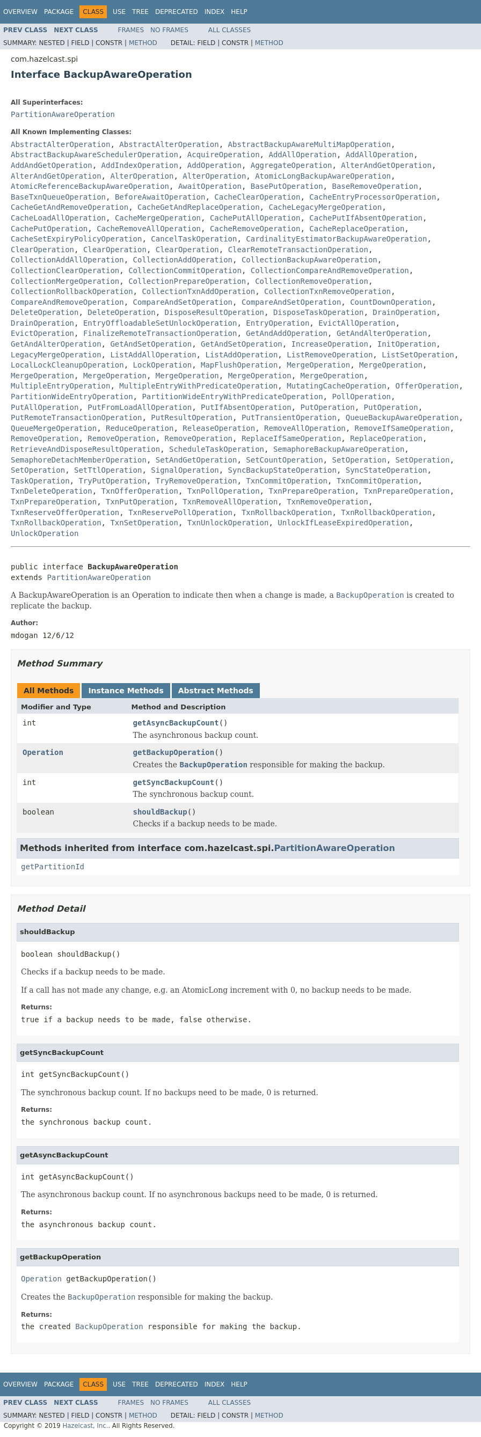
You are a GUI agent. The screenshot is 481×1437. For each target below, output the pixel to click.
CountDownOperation (391, 302)
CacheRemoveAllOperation (149, 228)
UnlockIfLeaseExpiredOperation (343, 522)
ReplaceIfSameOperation (291, 438)
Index (215, 12)
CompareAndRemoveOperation (67, 302)
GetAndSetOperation (151, 344)
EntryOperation (277, 323)
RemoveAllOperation (305, 428)
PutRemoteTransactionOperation (76, 417)
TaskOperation (40, 480)
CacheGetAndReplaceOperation (198, 207)
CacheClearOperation (257, 197)
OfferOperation (426, 386)
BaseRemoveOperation (375, 186)
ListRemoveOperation (330, 354)
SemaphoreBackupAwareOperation (338, 449)
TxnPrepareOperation (311, 491)
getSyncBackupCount (174, 782)
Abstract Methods (215, 690)
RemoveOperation (44, 438)
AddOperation (214, 165)
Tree (140, 12)
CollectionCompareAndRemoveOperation (330, 270)
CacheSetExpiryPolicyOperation (76, 238)
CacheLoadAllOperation (58, 218)
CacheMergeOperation (158, 218)
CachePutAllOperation (255, 218)
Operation (43, 752)
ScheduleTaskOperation (216, 449)
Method (143, 43)
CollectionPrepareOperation (187, 281)
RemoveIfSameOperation (402, 428)
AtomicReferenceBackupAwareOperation (90, 186)
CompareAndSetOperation (182, 302)
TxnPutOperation (139, 501)
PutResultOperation (191, 417)
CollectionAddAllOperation (67, 259)
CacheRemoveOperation (255, 228)
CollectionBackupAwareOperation (309, 259)
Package (59, 12)
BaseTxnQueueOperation (58, 197)
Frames (131, 30)
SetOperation (359, 460)
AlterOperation (141, 176)
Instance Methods (125, 690)
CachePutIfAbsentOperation (365, 218)
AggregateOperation (291, 165)
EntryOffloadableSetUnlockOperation (160, 323)
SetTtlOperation (108, 470)
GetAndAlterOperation (382, 333)
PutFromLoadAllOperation (140, 407)
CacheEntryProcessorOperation (372, 197)
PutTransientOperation (289, 417)
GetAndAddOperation (286, 333)
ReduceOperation (139, 428)
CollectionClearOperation (65, 270)
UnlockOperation (44, 533)
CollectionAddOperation (182, 259)
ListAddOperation (241, 354)
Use (119, 12)
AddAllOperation (302, 154)
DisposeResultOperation (214, 312)
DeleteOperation (44, 312)
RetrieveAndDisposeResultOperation (85, 449)
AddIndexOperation (139, 165)
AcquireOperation (223, 154)
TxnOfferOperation (139, 491)
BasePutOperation (287, 186)
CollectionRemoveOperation (311, 281)
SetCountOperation (284, 460)
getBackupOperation (174, 752)
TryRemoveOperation (196, 480)
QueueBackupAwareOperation (402, 417)
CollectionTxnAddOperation (198, 291)
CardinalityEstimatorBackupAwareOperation (336, 238)
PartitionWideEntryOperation (72, 396)
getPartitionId (52, 866)
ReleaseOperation (219, 428)
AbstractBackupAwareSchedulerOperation (94, 154)
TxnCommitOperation (286, 480)
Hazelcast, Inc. (85, 1425)
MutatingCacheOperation (336, 386)
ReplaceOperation (386, 438)
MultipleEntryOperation (60, 386)
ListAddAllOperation (153, 354)
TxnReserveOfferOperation (65, 512)
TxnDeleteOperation (51, 491)
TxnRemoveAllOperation (230, 501)
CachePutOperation (49, 228)
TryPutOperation (112, 480)
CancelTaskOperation (194, 238)
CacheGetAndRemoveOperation (69, 207)
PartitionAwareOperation (63, 114)
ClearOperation (42, 249)
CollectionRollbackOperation (72, 291)
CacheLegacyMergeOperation (325, 207)
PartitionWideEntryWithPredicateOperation (232, 396)
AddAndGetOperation (51, 165)
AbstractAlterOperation (60, 144)
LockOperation (162, 365)
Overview (20, 12)
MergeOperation (318, 365)
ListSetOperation (418, 354)
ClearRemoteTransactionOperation (298, 249)
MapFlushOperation (239, 365)
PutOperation (327, 407)
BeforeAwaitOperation (160, 197)
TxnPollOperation (223, 491)
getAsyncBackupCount (176, 723)
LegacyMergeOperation (56, 354)
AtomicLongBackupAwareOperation (323, 176)
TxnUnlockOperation (228, 522)
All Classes (229, 30)
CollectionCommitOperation (185, 270)
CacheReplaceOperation (356, 228)
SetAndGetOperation (196, 460)
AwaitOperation (210, 186)
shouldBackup (160, 812)
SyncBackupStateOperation (282, 470)
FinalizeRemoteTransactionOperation (160, 333)
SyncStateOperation (386, 470)
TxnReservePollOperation (180, 512)
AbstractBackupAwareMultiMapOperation (309, 144)
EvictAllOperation (356, 323)
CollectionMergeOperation (65, 281)
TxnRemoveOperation (327, 501)
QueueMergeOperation (54, 428)
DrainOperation (404, 312)
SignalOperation (184, 470)
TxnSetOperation (144, 522)
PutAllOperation (44, 407)
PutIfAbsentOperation (246, 407)
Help (239, 12)
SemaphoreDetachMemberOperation (79, 460)
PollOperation (361, 396)
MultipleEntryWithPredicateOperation (198, 386)
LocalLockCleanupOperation (67, 365)
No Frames (169, 30)
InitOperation (406, 344)
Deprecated (176, 12)
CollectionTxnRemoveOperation (327, 291)
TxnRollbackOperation (287, 512)
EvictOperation (42, 333)
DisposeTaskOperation (318, 312)
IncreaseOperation (329, 344)
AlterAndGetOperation (386, 165)
